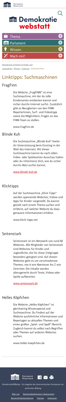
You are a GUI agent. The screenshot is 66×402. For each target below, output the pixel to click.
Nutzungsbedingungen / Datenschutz (38, 394)
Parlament (18, 43)
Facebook (40, 377)
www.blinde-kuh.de (25, 172)
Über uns (16, 394)
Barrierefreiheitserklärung (22, 398)
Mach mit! (17, 56)
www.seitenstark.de (25, 283)
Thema (15, 37)
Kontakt (46, 377)
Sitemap (40, 398)
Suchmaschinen (37, 69)
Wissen (15, 50)
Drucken (52, 377)
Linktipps (25, 69)
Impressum (52, 398)
